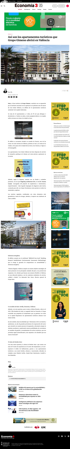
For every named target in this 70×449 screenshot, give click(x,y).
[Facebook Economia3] (62, 436)
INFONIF (19, 8)
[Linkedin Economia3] (68, 436)
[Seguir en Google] (65, 90)
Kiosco (55, 5)
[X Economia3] (65, 436)
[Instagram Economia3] (58, 436)
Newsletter (61, 5)
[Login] (68, 5)
